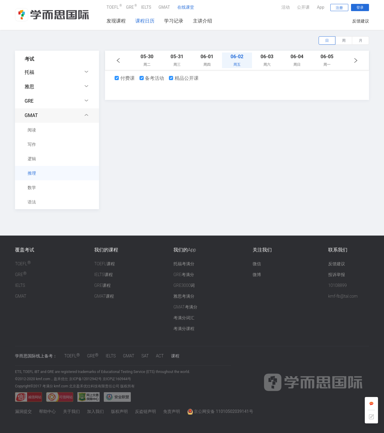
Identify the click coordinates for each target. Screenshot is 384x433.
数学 (32, 187)
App (320, 7)
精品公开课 (184, 78)
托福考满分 (183, 263)
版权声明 (119, 411)
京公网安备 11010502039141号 (220, 411)
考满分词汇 (183, 317)
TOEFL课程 (104, 263)
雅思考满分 (183, 296)
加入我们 (95, 411)
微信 (257, 263)
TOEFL (112, 6)
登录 (360, 7)
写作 (32, 144)
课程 (175, 355)
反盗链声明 (145, 411)
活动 (285, 7)
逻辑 (32, 158)
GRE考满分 (183, 274)
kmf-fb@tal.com (343, 296)
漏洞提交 (23, 411)
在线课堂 (185, 7)
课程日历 (144, 21)
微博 (257, 274)
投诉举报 (336, 274)
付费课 (125, 78)
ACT (160, 355)
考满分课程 (183, 328)
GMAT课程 (104, 296)
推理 (32, 173)
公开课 (303, 7)
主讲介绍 (202, 21)
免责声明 (171, 411)
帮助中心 (47, 411)
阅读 (32, 130)
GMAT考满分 (185, 307)
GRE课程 (102, 285)
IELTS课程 (103, 274)
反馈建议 (360, 21)
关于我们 (71, 411)
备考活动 (152, 78)
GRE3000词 (184, 285)
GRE (130, 6)
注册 (339, 8)
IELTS (146, 7)
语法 (32, 202)
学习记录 (173, 21)
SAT (145, 355)
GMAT (164, 7)
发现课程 (116, 21)
